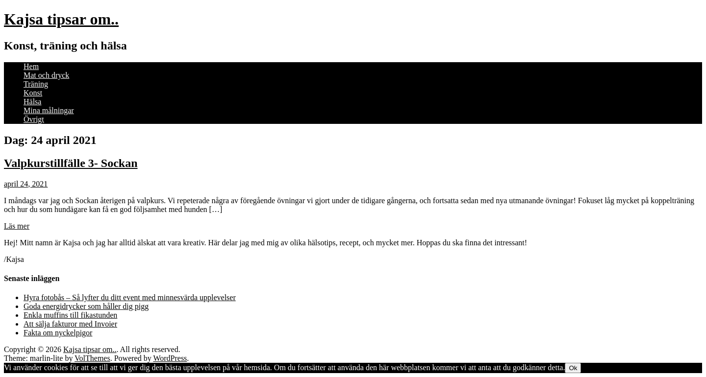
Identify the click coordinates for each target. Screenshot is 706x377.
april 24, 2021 (26, 184)
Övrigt (34, 119)
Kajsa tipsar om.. (61, 19)
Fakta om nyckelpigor (58, 333)
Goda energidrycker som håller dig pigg (86, 306)
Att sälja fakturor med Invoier (70, 324)
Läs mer (16, 226)
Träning (36, 84)
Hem (31, 66)
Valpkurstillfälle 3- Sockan (71, 163)
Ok (573, 368)
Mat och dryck (46, 75)
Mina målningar (49, 110)
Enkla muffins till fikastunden (70, 315)
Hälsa (32, 101)
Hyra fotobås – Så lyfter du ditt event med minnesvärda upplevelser (130, 297)
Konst (33, 93)
